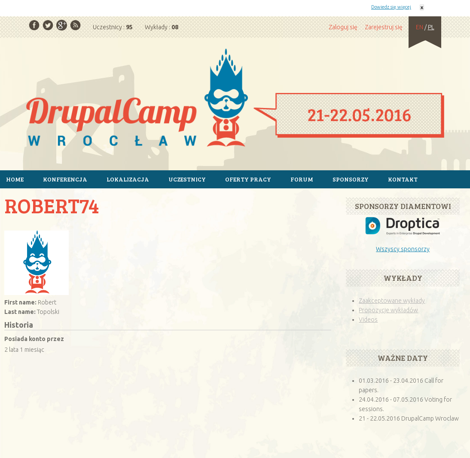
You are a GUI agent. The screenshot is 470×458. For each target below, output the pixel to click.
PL (431, 27)
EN (419, 27)
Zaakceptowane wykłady (392, 300)
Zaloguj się (343, 27)
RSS (75, 25)
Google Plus (61, 25)
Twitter (48, 25)
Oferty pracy (248, 179)
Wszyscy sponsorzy (403, 249)
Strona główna (235, 99)
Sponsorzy (351, 179)
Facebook (34, 25)
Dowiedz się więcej (391, 6)
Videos (368, 319)
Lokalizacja (128, 179)
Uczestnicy (187, 179)
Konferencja (65, 179)
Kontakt (403, 179)
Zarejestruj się (384, 27)
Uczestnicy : (113, 27)
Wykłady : (161, 27)
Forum (301, 179)
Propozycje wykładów (388, 310)
